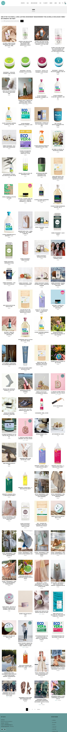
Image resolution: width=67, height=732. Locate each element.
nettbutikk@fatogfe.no (8, 724)
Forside (54, 720)
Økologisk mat (34, 3)
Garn (55, 3)
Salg (28, 3)
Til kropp (45, 3)
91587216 (6, 723)
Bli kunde (54, 722)
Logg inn (54, 729)
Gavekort (54, 727)
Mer (59, 3)
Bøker (51, 3)
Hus (40, 3)
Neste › (38, 709)
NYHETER (23, 3)
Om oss (53, 724)
